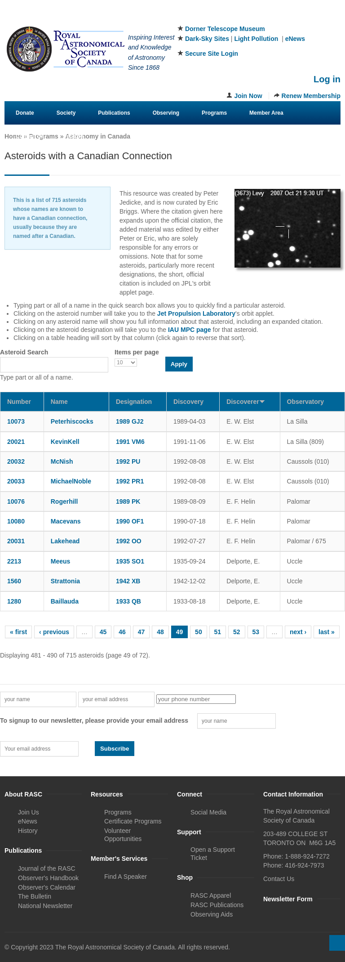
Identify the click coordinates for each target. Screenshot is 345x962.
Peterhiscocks (72, 421)
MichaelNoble (71, 481)
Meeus (61, 561)
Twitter (304, 17)
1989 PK (128, 501)
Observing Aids (211, 914)
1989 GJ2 (130, 421)
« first (18, 631)
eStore (74, 136)
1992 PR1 (130, 481)
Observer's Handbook (48, 877)
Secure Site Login (211, 53)
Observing (166, 113)
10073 (16, 421)
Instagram (319, 17)
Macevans (66, 521)
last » (326, 631)
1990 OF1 (130, 521)
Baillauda (65, 601)
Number (19, 401)
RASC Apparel (210, 895)
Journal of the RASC (46, 868)
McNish (62, 461)
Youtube (334, 17)
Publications (114, 113)
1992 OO (129, 541)
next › (298, 631)
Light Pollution (256, 38)
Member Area (266, 113)
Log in (327, 79)
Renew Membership (311, 95)
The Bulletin (34, 896)
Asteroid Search (24, 352)
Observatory (305, 401)
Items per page (137, 352)
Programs (214, 113)
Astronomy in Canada (97, 136)
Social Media (208, 812)
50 (198, 631)
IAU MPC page (189, 329)
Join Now (248, 95)
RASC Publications (216, 904)
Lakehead (65, 541)
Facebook (289, 17)
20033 (16, 481)
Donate (25, 113)
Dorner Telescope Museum (225, 28)
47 (141, 631)
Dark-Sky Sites (207, 38)
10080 (16, 521)
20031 (16, 541)
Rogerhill (64, 501)
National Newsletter (45, 905)
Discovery (188, 401)
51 (217, 631)
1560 (14, 581)
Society (66, 113)
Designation (134, 401)
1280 (14, 601)
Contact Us (30, 136)
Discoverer (245, 401)
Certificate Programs (133, 821)
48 (160, 631)
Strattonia (65, 581)
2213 (14, 561)
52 (236, 631)
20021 (16, 441)
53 (256, 631)
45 (103, 631)
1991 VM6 (130, 441)
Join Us (28, 812)
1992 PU (128, 461)
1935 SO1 (130, 561)
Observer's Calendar (46, 887)
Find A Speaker (125, 876)
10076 (16, 501)
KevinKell (65, 441)
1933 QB (128, 601)
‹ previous (54, 631)
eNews (295, 38)
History (28, 830)
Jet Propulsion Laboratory (196, 313)
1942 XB (128, 581)
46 (122, 631)
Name (59, 401)
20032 (16, 461)
